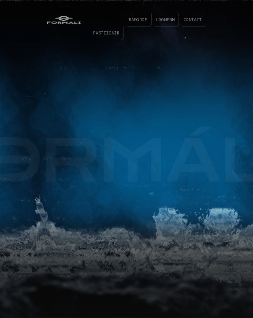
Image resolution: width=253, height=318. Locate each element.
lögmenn (161, 20)
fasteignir (100, 33)
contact (188, 20)
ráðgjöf (133, 20)
